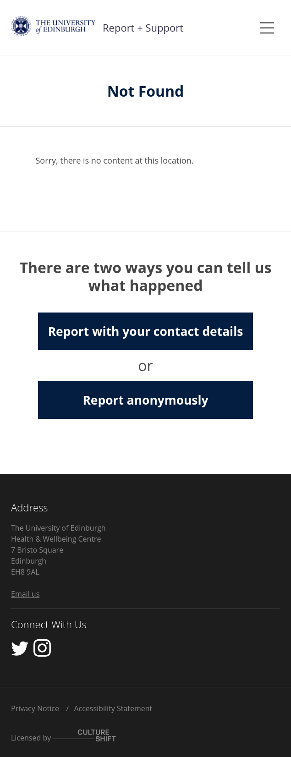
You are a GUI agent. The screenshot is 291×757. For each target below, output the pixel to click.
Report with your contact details (145, 331)
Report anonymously (145, 400)
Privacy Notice (35, 708)
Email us (25, 594)
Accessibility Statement (113, 708)
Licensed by (63, 736)
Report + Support (143, 27)
